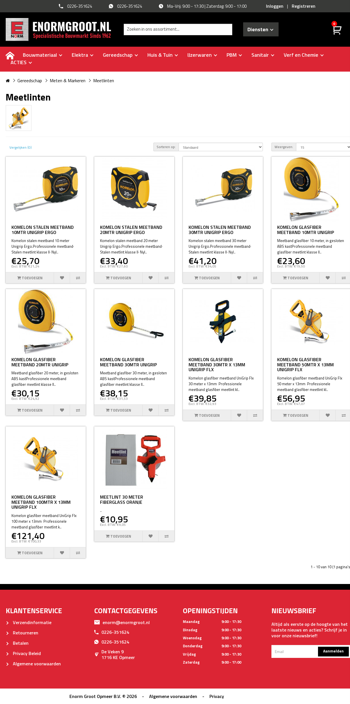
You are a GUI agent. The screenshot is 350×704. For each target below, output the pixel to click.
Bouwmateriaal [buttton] (42, 55)
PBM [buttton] (234, 55)
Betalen (17, 643)
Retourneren (22, 632)
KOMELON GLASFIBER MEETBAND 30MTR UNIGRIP (128, 362)
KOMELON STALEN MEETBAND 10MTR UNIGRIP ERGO (42, 230)
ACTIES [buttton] (21, 62)
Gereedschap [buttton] (120, 55)
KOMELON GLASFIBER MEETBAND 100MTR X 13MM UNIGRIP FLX (41, 501)
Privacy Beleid (23, 653)
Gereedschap (29, 80)
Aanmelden (333, 651)
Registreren (303, 6)
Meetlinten (103, 80)
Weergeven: (284, 147)
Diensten (260, 29)
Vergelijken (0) (20, 147)
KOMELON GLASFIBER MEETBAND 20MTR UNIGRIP (39, 362)
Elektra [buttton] (82, 55)
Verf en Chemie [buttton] (304, 55)
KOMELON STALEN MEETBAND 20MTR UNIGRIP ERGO (131, 230)
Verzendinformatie (28, 622)
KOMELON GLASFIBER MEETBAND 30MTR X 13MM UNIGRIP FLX (217, 364)
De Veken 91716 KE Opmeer (114, 654)
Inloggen (274, 6)
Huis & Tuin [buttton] (162, 55)
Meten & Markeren (67, 80)
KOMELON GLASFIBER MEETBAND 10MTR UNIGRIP (305, 230)
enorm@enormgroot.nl (122, 622)
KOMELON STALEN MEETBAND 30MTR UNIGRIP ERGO (220, 230)
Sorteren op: (166, 147)
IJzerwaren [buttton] (202, 55)
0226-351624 (111, 632)
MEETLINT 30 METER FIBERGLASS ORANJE (121, 499)
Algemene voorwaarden (33, 663)
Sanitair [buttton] (262, 55)
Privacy (216, 696)
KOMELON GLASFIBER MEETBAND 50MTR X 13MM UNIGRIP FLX (305, 364)
